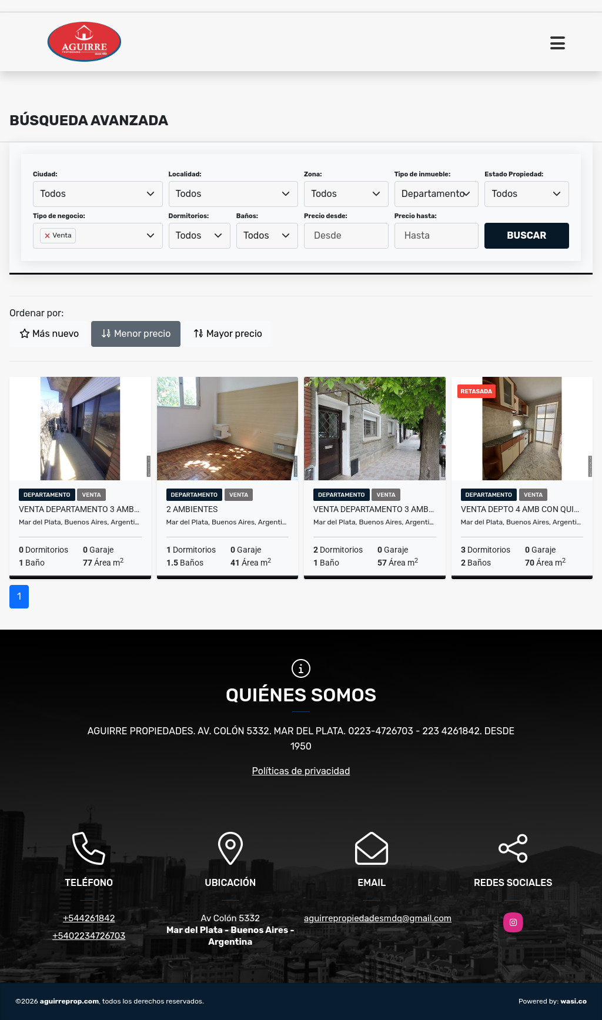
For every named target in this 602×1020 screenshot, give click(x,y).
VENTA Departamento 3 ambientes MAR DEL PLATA (374, 509)
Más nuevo (49, 333)
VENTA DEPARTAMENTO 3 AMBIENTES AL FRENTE (80, 509)
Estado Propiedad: (513, 174)
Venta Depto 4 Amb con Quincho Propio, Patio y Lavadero (522, 509)
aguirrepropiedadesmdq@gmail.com (378, 918)
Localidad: (185, 174)
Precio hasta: (415, 216)
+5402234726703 (88, 936)
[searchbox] (43, 254)
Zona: (313, 174)
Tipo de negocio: (59, 216)
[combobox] (98, 194)
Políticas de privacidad (301, 771)
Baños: (247, 216)
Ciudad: (45, 174)
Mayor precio (227, 333)
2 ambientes (192, 509)
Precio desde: (325, 216)
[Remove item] (48, 236)
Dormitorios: (189, 216)
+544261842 (89, 918)
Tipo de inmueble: (422, 174)
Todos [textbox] (53, 193)
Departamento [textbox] (433, 193)
